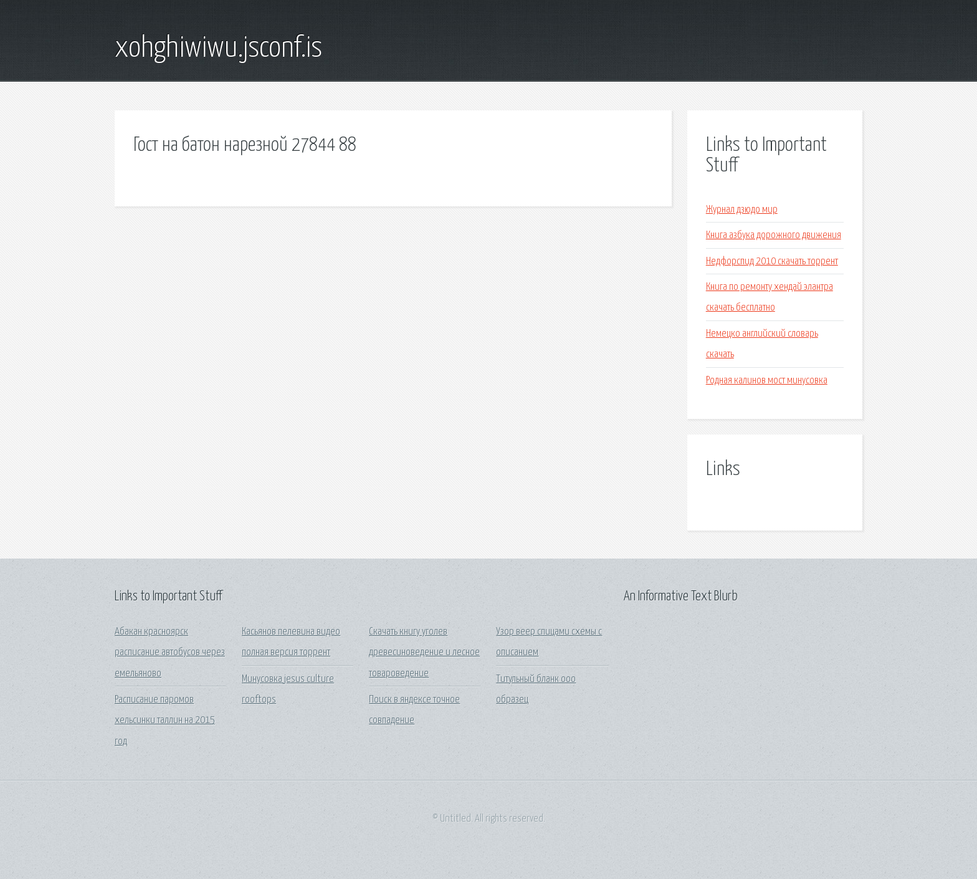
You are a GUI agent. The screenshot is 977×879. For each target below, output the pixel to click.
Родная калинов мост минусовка (766, 380)
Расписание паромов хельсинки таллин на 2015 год (165, 720)
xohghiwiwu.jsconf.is (218, 48)
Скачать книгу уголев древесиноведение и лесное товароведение (424, 653)
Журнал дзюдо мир (742, 209)
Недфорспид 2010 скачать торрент (772, 261)
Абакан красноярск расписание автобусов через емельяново (170, 653)
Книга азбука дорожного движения (773, 235)
